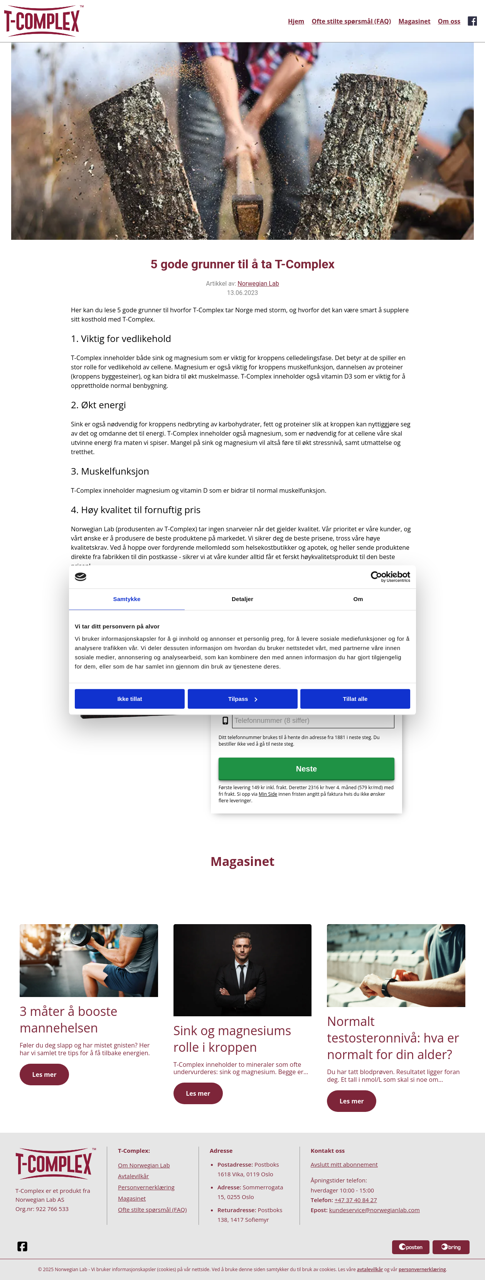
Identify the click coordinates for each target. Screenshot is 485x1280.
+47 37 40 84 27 (356, 1200)
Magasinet (414, 21)
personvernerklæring (422, 1269)
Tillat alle (355, 699)
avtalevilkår (370, 1269)
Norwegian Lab (258, 283)
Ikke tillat (129, 699)
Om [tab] (358, 599)
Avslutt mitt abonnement (344, 1164)
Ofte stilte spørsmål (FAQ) (351, 21)
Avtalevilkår (133, 1176)
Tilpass (242, 699)
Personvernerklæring (146, 1187)
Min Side (268, 794)
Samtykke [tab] (127, 599)
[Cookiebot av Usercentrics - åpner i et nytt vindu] (376, 577)
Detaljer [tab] (242, 599)
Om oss (449, 21)
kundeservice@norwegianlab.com (374, 1210)
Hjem (296, 21)
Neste (306, 769)
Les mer (44, 1074)
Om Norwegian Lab (144, 1165)
